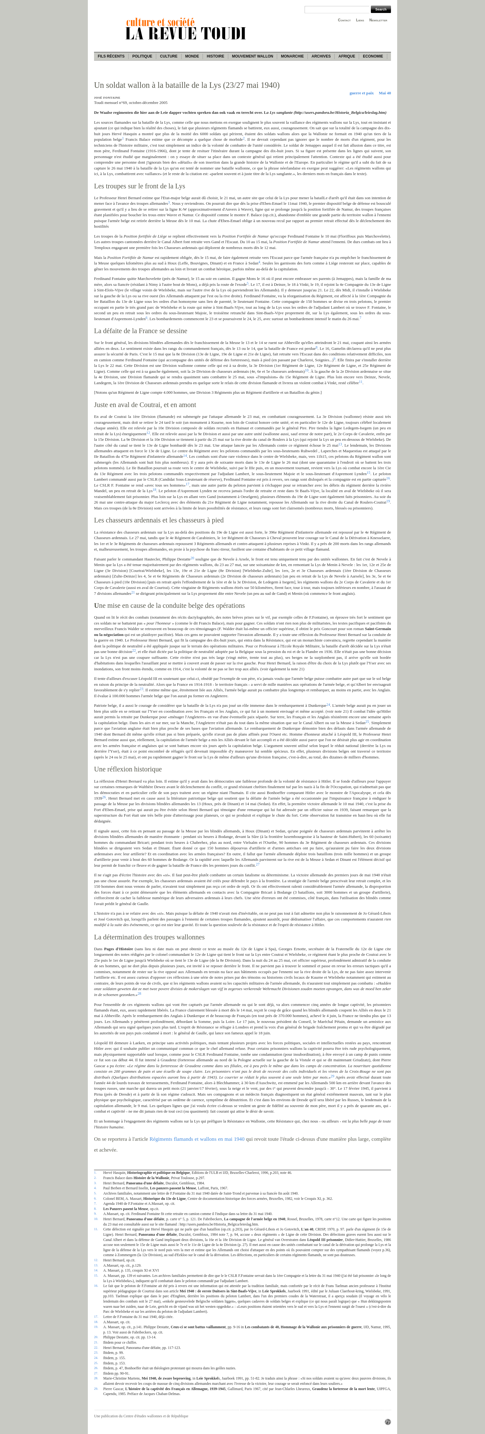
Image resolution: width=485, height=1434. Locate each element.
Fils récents (111, 56)
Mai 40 (385, 93)
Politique (142, 56)
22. (96, 1347)
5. (95, 1193)
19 (388, 501)
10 (306, 370)
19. (96, 1327)
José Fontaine (107, 97)
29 (332, 1076)
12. (96, 1260)
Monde (192, 56)
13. (96, 1265)
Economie (373, 56)
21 (133, 592)
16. (96, 1285)
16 (388, 478)
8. (95, 1208)
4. (95, 1188)
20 (192, 558)
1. (95, 1172)
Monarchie (292, 56)
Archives (321, 56)
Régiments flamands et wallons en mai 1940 (196, 1139)
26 (104, 797)
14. (96, 1270)
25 (367, 721)
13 (340, 444)
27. (96, 1373)
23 (141, 689)
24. (96, 1357)
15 (368, 472)
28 (139, 993)
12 (148, 433)
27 (258, 864)
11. (96, 1229)
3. (95, 1183)
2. (95, 1177)
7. (95, 1203)
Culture (168, 56)
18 (154, 489)
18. (96, 1322)
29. (96, 1388)
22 (134, 650)
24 (328, 704)
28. (96, 1378)
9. (95, 1213)
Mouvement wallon (252, 56)
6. (95, 1198)
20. (96, 1337)
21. (96, 1342)
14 (185, 455)
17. (96, 1316)
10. (96, 1219)
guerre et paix (362, 93)
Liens (360, 20)
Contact (344, 20)
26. (96, 1368)
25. (96, 1363)
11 (360, 382)
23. (96, 1352)
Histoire (215, 56)
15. (96, 1275)
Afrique (346, 56)
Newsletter (378, 20)
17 (187, 484)
